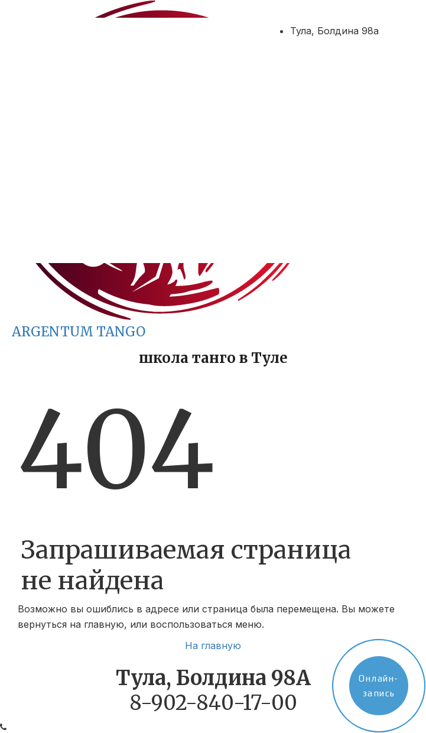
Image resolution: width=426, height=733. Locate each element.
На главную (213, 645)
